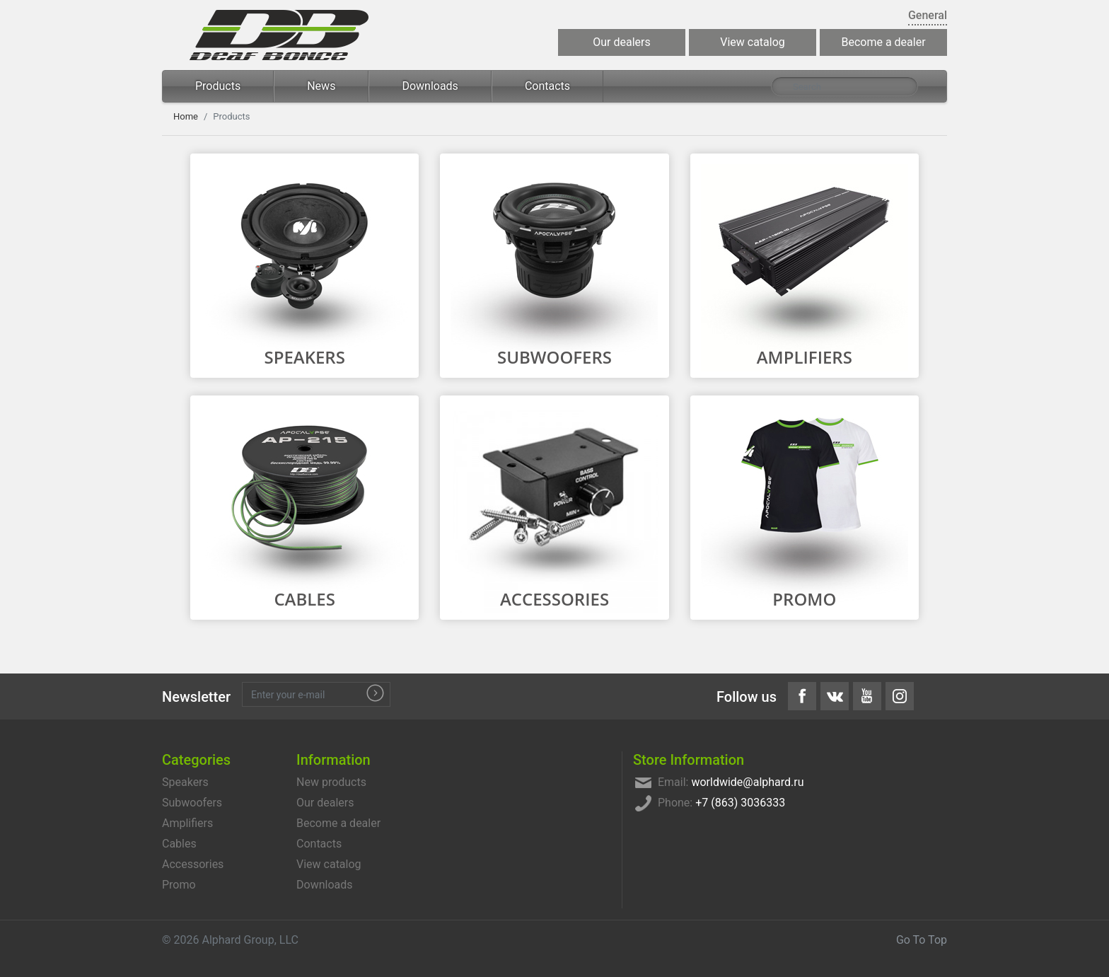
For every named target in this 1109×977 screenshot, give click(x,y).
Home (185, 116)
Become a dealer (883, 42)
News (321, 86)
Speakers (304, 357)
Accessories (554, 599)
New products (331, 782)
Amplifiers (804, 357)
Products (217, 86)
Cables (304, 599)
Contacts (547, 86)
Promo (804, 599)
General (927, 15)
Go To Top (921, 940)
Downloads (430, 86)
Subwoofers (554, 357)
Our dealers (621, 42)
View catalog (752, 42)
